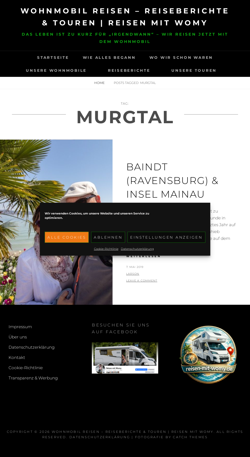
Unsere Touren (194, 70)
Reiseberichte (129, 70)
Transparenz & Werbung (33, 378)
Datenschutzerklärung (137, 255)
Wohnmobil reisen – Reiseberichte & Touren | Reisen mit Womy (133, 432)
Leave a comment (141, 280)
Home (99, 83)
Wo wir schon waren (181, 57)
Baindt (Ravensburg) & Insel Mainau (172, 180)
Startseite (53, 57)
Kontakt (17, 357)
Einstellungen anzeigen (166, 244)
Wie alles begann (109, 57)
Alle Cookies (66, 244)
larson (132, 273)
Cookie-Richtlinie (106, 255)
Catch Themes (190, 437)
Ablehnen (108, 244)
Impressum (20, 326)
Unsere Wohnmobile (56, 70)
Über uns (18, 337)
